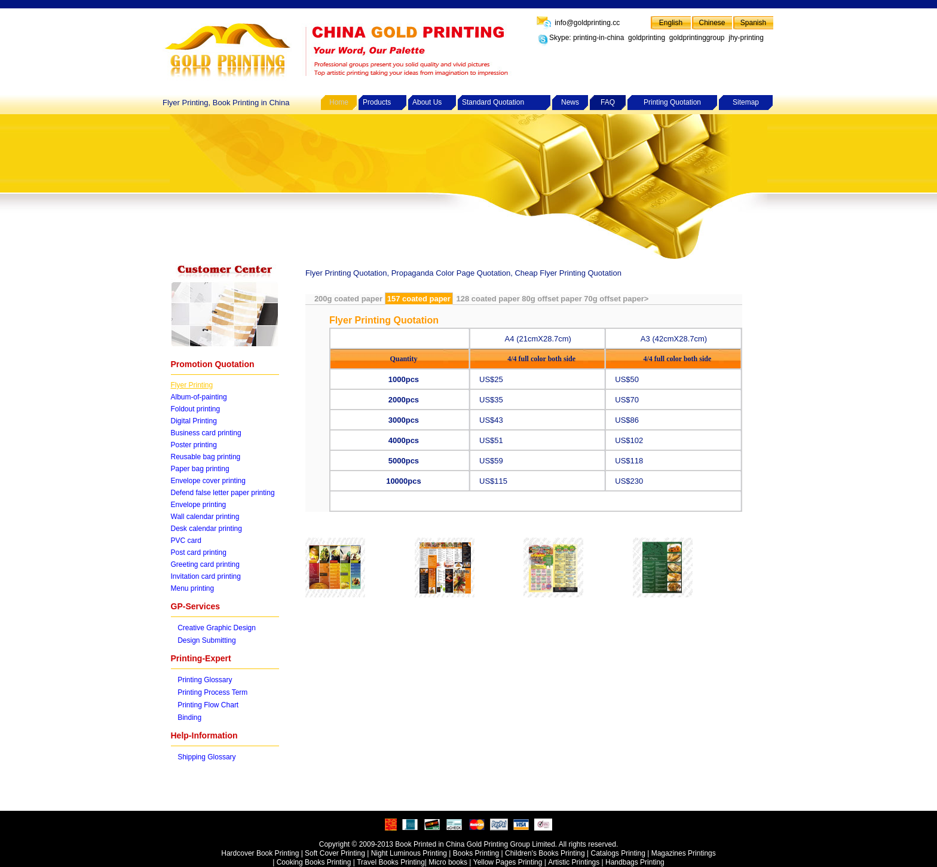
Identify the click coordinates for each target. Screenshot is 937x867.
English (670, 23)
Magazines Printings (683, 853)
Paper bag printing (200, 469)
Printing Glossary (204, 680)
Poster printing (194, 445)
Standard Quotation (493, 102)
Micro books (447, 862)
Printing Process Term (212, 692)
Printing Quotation (672, 102)
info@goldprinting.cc (586, 23)
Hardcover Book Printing (260, 853)
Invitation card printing (206, 576)
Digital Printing (194, 421)
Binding (189, 717)
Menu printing (193, 588)
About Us (427, 102)
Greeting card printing (205, 564)
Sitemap (746, 102)
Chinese (712, 23)
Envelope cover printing (208, 481)
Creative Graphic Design (216, 628)
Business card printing (206, 433)
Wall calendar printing (205, 516)
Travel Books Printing (391, 862)
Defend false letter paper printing (223, 493)
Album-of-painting (199, 397)
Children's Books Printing (545, 853)
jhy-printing (746, 37)
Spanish (753, 23)
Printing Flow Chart (207, 705)
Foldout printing (196, 409)
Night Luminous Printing (409, 853)
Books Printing (476, 853)
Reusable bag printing (206, 457)
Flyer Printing (192, 385)
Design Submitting (206, 640)
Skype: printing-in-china (586, 37)
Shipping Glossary (206, 757)
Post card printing (198, 552)
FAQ (608, 102)
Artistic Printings (573, 862)
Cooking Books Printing (315, 862)
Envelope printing (198, 504)
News (570, 102)
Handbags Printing (635, 862)
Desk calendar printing (206, 528)
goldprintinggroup (697, 37)
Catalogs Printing (617, 853)
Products (377, 102)
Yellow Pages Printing (508, 862)
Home (338, 102)
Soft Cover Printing (335, 853)
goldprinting (646, 37)
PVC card (186, 540)
